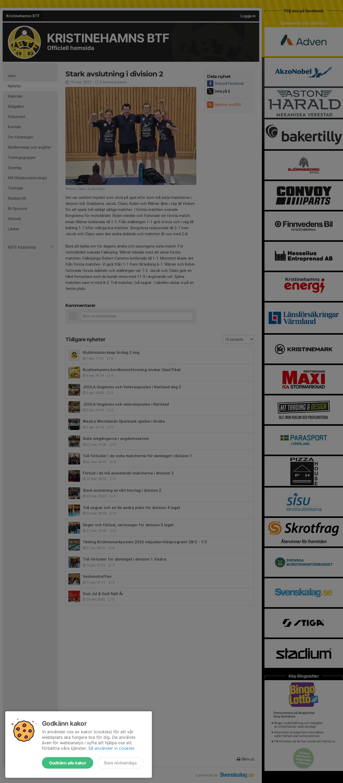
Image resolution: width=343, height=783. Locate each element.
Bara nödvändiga (120, 762)
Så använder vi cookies (111, 748)
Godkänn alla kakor (67, 762)
